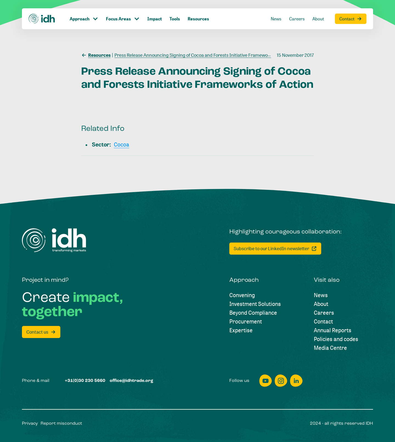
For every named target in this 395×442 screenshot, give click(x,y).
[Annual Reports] (332, 330)
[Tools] (174, 11)
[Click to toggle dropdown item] (83, 11)
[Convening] (242, 295)
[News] (276, 11)
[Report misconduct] (61, 424)
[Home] (42, 11)
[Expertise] (241, 330)
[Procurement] (245, 321)
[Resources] (198, 11)
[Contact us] (41, 332)
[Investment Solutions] (255, 304)
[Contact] (350, 11)
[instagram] (280, 380)
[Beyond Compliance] (253, 312)
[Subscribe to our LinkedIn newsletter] (275, 249)
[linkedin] (296, 380)
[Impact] (154, 11)
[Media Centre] (330, 348)
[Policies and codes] (336, 339)
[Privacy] (30, 424)
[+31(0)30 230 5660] (85, 381)
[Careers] (297, 11)
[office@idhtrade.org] (131, 381)
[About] (318, 11)
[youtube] (265, 380)
